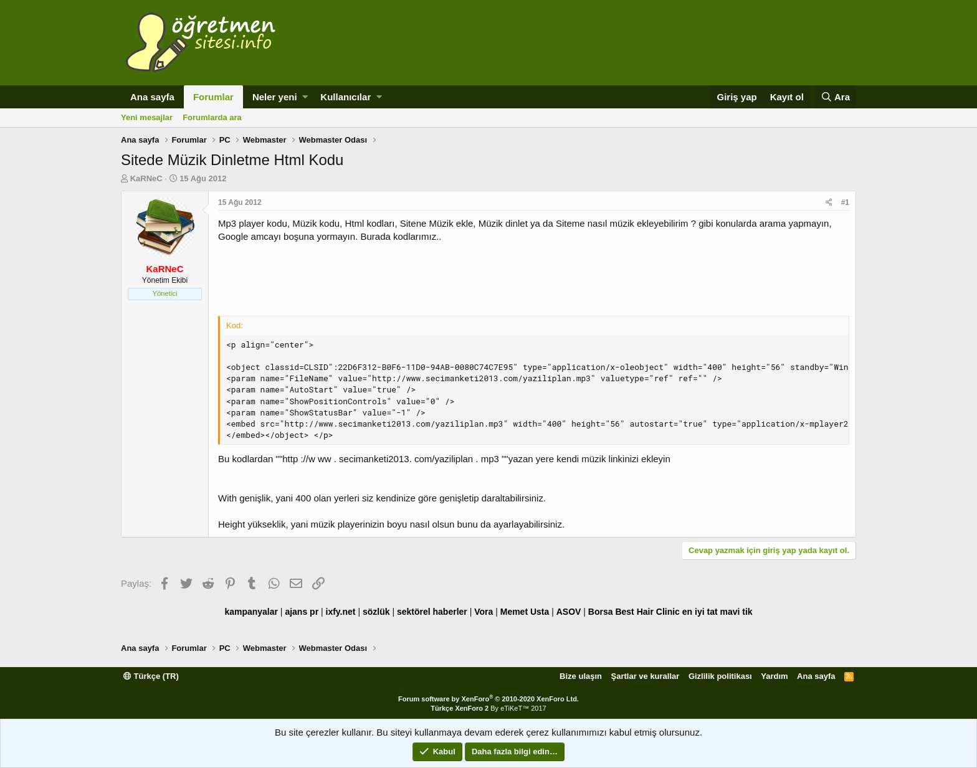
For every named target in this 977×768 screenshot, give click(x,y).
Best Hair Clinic (647, 612)
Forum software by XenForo (488, 699)
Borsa (600, 612)
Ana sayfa (152, 97)
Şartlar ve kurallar (645, 676)
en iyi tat (700, 612)
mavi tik (736, 612)
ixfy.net (341, 612)
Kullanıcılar (345, 97)
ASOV (568, 612)
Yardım (774, 676)
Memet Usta (525, 612)
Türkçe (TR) (151, 676)
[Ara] (835, 96)
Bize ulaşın (581, 676)
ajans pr (301, 612)
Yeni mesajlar (147, 117)
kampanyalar (251, 612)
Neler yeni (274, 97)
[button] (305, 96)
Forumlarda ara (212, 117)
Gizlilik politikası (720, 676)
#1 (845, 202)
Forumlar (213, 97)
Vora (483, 612)
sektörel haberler (432, 612)
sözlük (376, 612)
